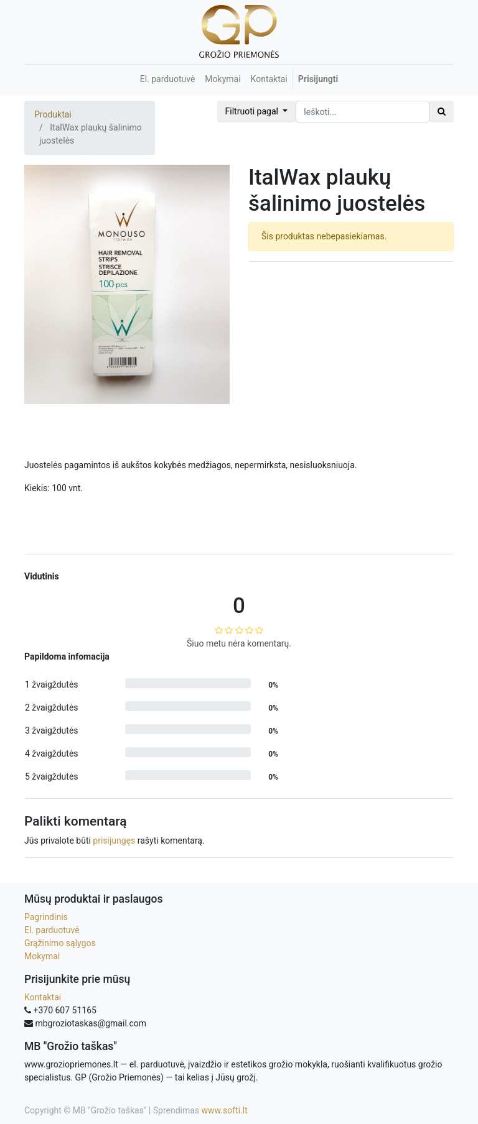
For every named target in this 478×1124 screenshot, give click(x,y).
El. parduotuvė (52, 930)
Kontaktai (42, 997)
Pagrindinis (46, 917)
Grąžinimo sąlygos (60, 943)
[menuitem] (167, 79)
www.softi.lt (225, 1110)
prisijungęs (114, 840)
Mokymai (42, 956)
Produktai (53, 114)
